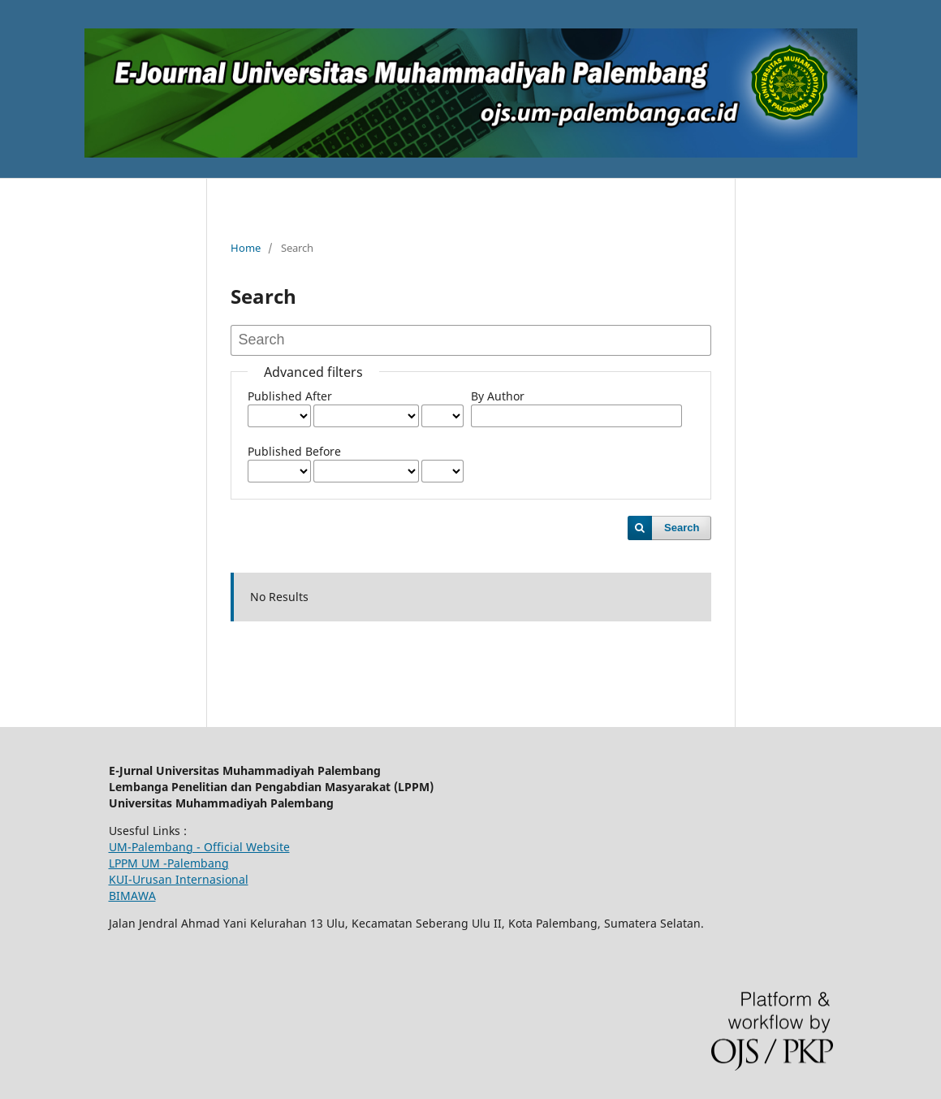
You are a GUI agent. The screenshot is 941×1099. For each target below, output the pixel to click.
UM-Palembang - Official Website (199, 847)
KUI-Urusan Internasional (178, 879)
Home (246, 247)
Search (681, 527)
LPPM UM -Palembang (169, 863)
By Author (497, 396)
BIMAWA (132, 895)
